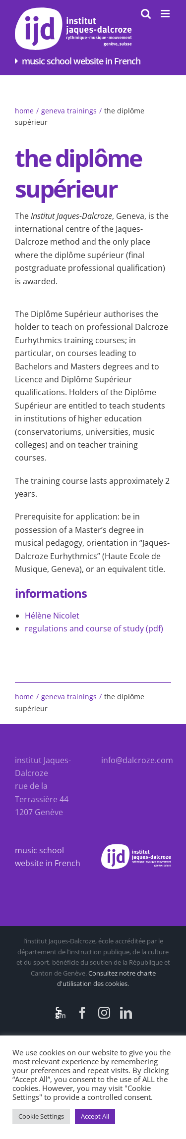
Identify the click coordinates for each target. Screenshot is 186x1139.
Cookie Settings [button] (41, 1116)
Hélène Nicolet (52, 615)
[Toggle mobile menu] (166, 13)
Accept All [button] (95, 1116)
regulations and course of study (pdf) (94, 628)
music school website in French (81, 61)
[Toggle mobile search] (146, 13)
